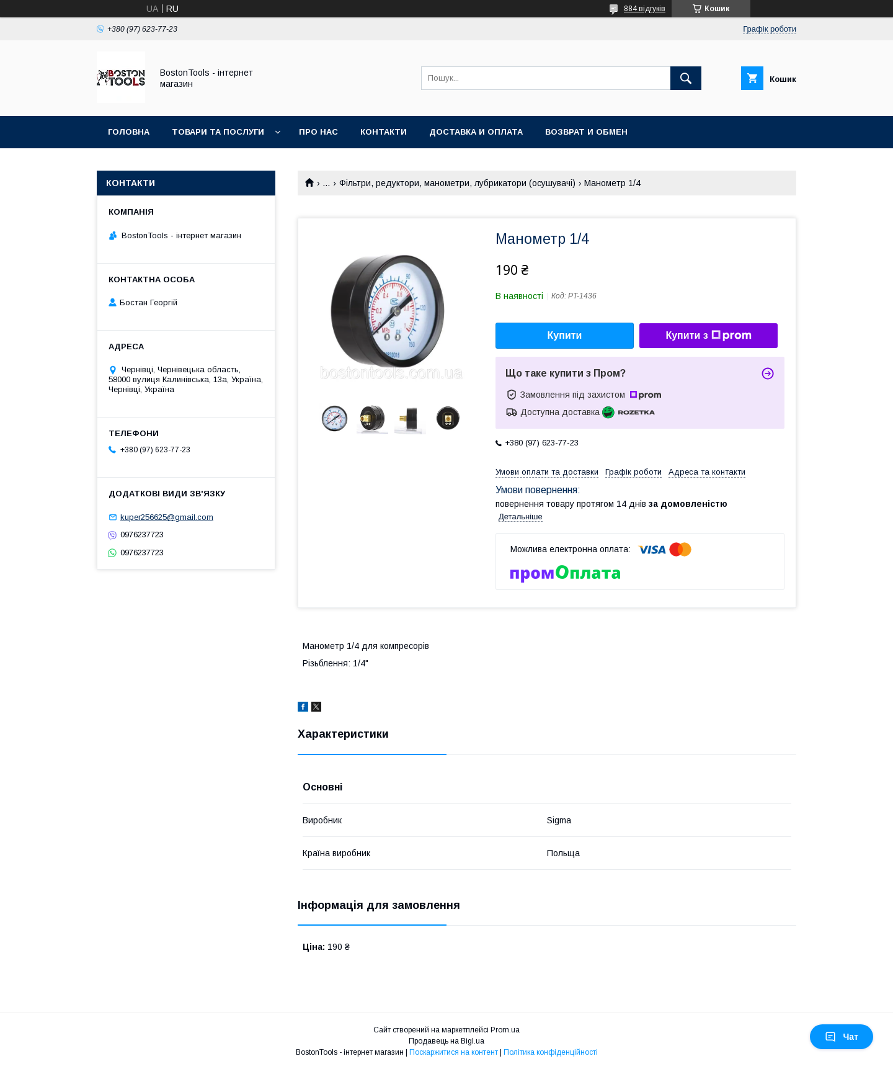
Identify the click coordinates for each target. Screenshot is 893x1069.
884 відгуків (644, 8)
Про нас (318, 131)
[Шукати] (685, 78)
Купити (565, 335)
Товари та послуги (218, 131)
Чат (841, 1036)
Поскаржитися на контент (453, 1052)
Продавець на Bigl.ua (446, 1041)
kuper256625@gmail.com (166, 517)
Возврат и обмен (586, 131)
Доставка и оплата (476, 131)
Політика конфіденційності (551, 1052)
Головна (128, 131)
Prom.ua (505, 1030)
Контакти (383, 131)
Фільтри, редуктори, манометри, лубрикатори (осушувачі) (457, 183)
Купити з (708, 335)
